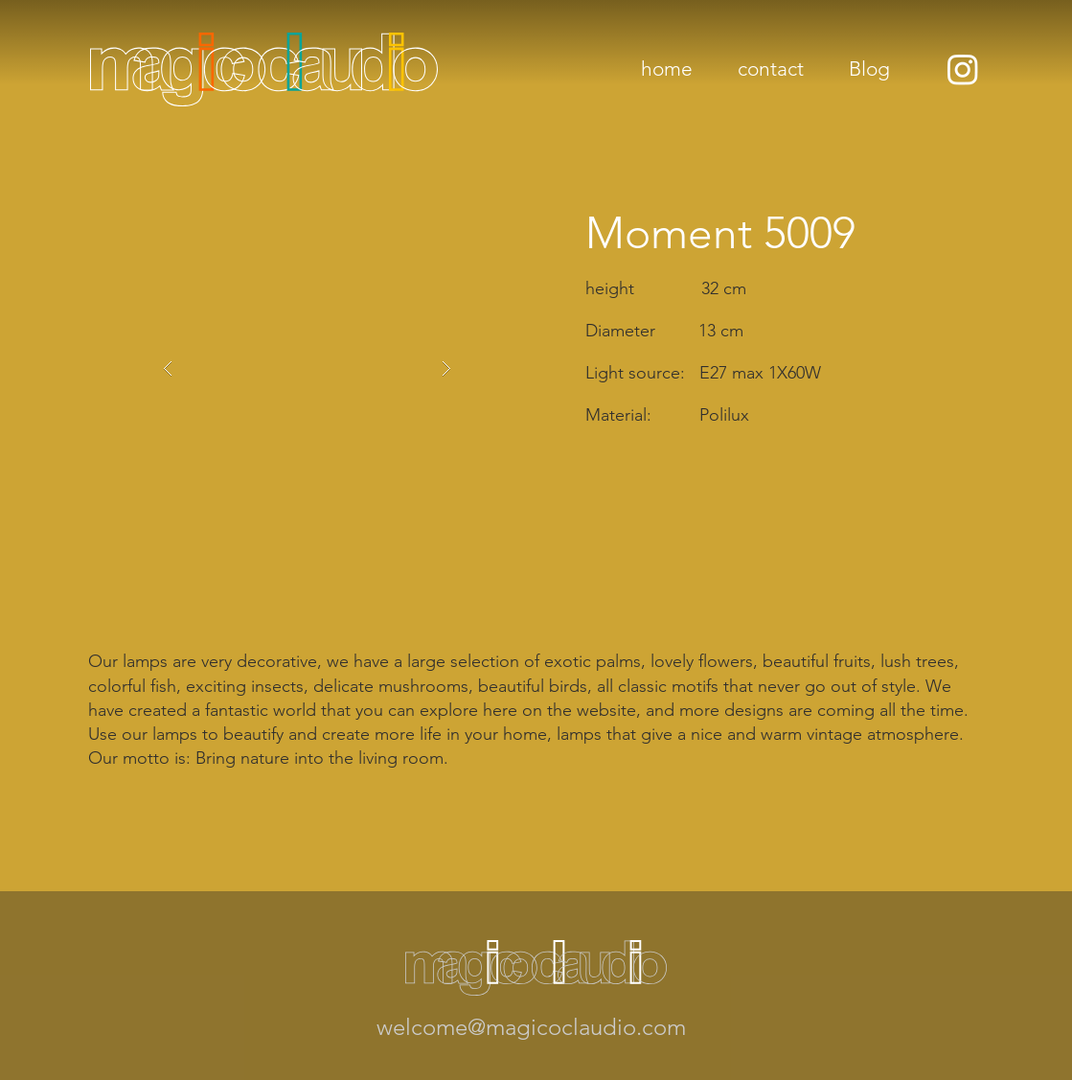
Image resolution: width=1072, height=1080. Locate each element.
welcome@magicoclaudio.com (531, 1027)
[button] (307, 369)
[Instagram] (963, 69)
